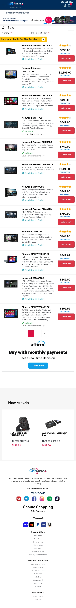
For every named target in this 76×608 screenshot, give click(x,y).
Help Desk (38, 577)
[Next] (44, 333)
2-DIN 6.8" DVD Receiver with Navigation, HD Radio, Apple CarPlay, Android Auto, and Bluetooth (37, 214)
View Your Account (38, 564)
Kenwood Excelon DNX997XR (37, 164)
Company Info (38, 580)
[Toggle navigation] (3, 5)
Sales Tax (38, 599)
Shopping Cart (38, 567)
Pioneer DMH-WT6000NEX (36, 307)
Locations (38, 583)
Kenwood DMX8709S (33, 187)
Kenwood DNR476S (32, 118)
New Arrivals (38, 542)
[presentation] (10, 433)
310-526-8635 (67, 2)
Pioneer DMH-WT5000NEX (36, 254)
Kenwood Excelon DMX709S (37, 45)
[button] (40, 33)
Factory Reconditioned (38, 554)
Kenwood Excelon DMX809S (37, 95)
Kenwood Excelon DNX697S (37, 209)
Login (64, 5)
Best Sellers (38, 548)
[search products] (38, 12)
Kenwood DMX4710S (33, 278)
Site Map (38, 586)
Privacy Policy (38, 596)
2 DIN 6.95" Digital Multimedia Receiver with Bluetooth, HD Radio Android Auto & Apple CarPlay (38, 147)
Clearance (38, 536)
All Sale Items (38, 545)
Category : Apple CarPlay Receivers (23, 39)
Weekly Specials (38, 551)
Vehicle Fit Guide (38, 571)
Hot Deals (38, 539)
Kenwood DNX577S (32, 231)
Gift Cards (38, 574)
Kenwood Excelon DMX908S (37, 142)
